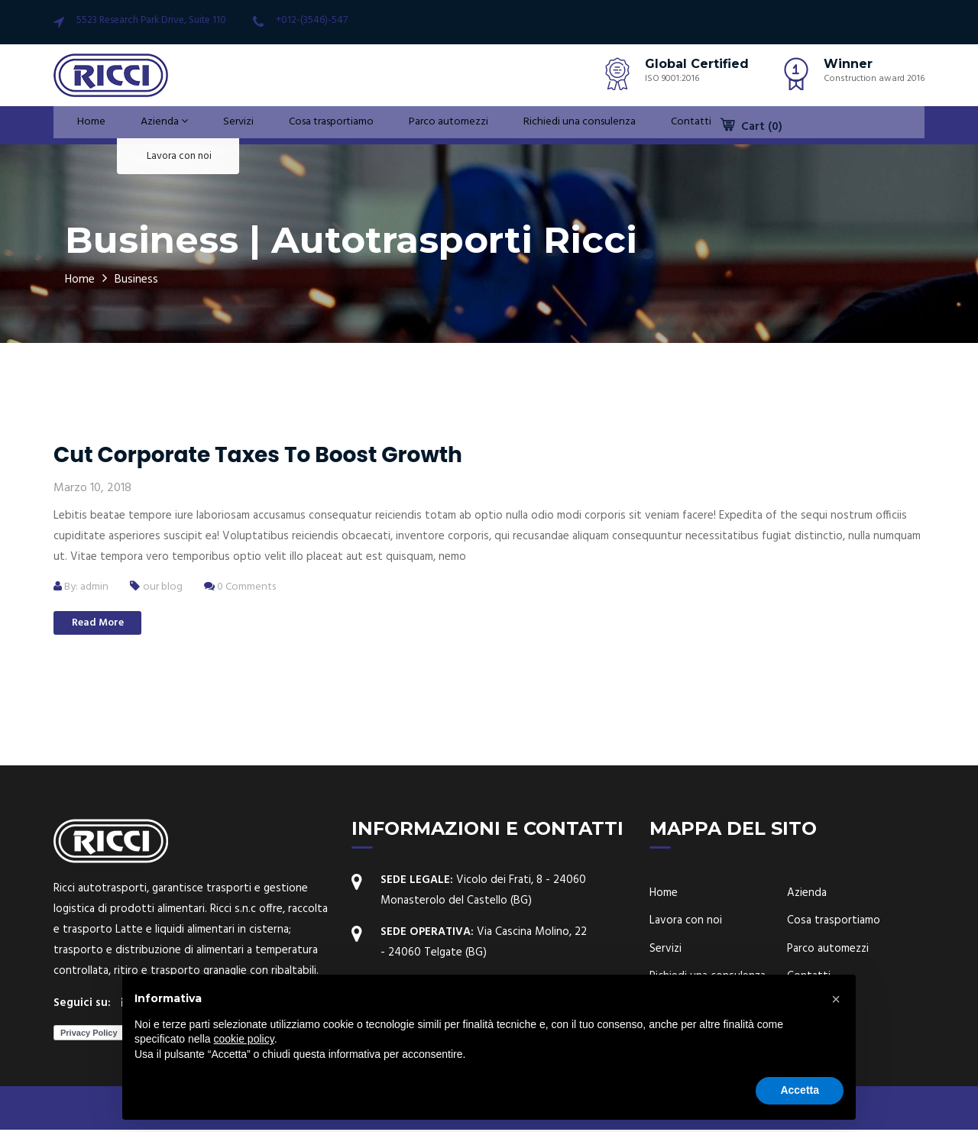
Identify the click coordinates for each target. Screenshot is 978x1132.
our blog (168, 586)
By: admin (82, 586)
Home (80, 125)
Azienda (145, 125)
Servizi (214, 125)
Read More (107, 625)
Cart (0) (751, 127)
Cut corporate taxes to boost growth (257, 455)
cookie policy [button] (244, 1039)
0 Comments (249, 586)
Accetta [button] (799, 1090)
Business (145, 279)
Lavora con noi (685, 923)
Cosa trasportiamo (304, 125)
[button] (836, 999)
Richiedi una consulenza (554, 125)
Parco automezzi (421, 125)
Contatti (665, 125)
